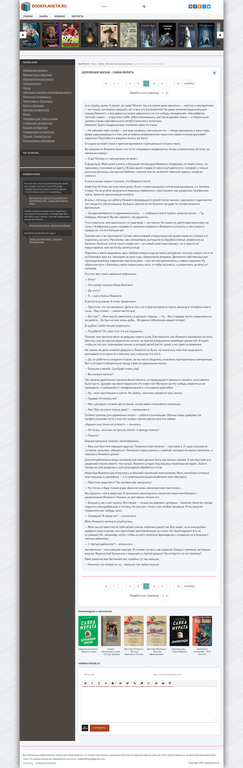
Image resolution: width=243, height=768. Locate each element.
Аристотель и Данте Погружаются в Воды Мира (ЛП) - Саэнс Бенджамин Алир (48, 200)
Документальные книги (38, 79)
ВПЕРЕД (189, 83)
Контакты (78, 16)
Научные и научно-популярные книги (47, 92)
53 (178, 83)
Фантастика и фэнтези (37, 74)
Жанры (43, 16)
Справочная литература (38, 131)
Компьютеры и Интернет (39, 140)
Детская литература (36, 109)
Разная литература (35, 127)
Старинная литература (37, 123)
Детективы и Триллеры (37, 101)
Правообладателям (45, 762)
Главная (28, 16)
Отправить (99, 728)
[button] (85, 683)
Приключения (32, 83)
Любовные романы (35, 70)
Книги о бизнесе (33, 105)
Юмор (27, 114)
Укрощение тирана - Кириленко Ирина (50, 225)
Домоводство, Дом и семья (40, 118)
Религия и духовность (37, 96)
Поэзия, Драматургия (37, 136)
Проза (27, 87)
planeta (44, 6)
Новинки (59, 16)
